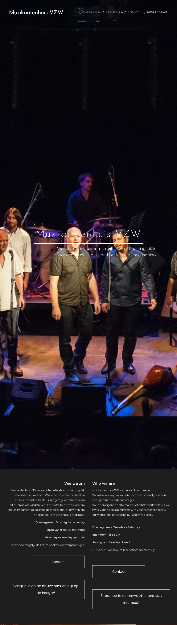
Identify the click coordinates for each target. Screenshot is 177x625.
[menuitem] (92, 12)
